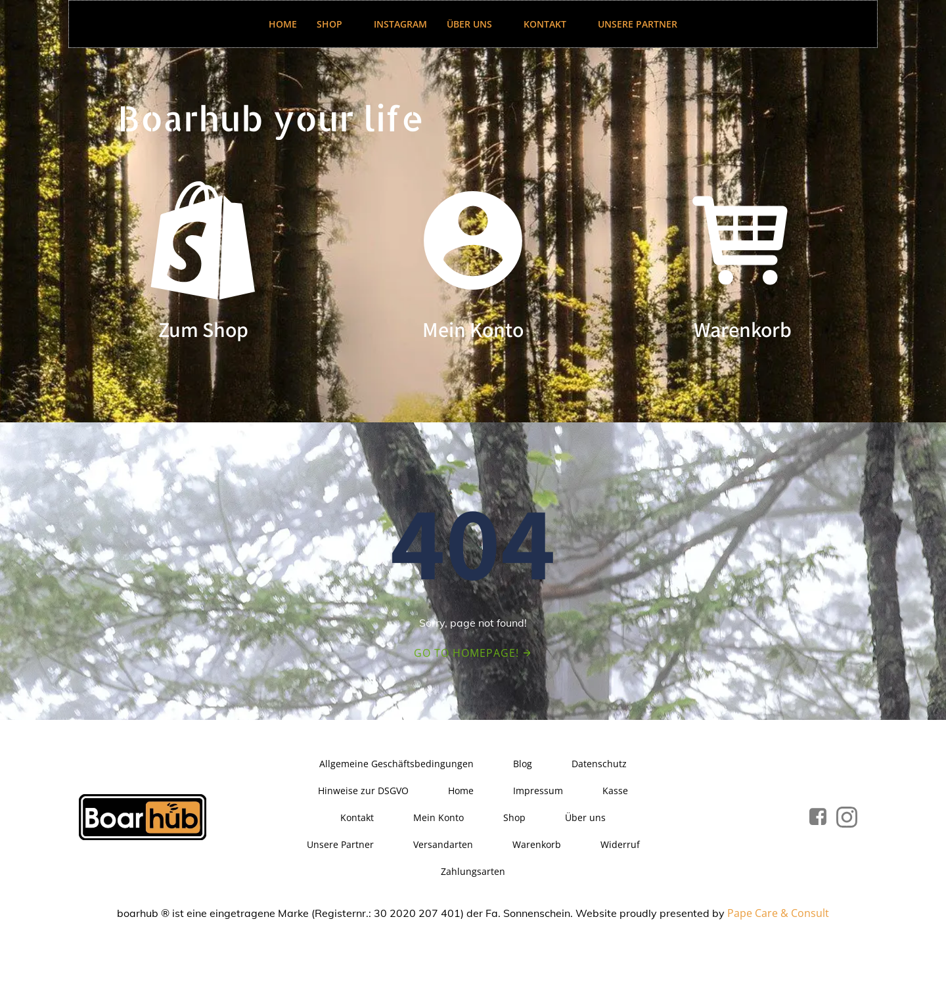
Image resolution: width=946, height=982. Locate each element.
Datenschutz (599, 763)
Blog (522, 763)
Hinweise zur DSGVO (363, 790)
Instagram (400, 24)
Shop (335, 24)
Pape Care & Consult (778, 913)
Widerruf (620, 844)
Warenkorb (536, 844)
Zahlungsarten (473, 871)
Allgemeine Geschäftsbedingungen (396, 763)
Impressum (538, 790)
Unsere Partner (637, 24)
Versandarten (443, 844)
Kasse (615, 790)
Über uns (475, 24)
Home (283, 24)
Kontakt (551, 24)
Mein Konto (438, 817)
